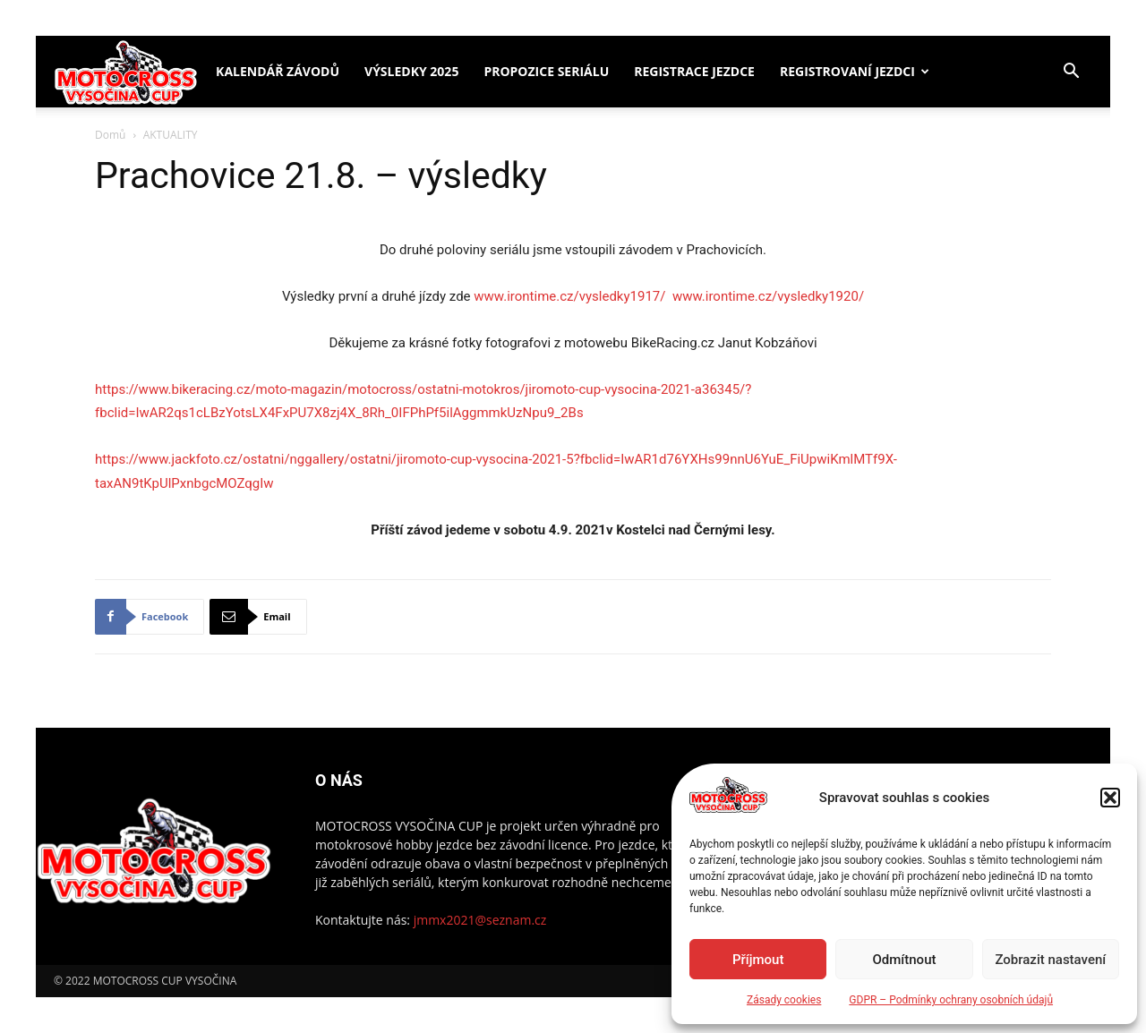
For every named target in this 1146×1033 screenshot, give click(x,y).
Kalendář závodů (277, 71)
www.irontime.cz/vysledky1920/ (768, 296)
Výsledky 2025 (411, 71)
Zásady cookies (784, 1000)
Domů (110, 134)
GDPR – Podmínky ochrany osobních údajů (951, 1000)
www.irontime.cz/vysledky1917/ (569, 296)
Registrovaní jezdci (847, 71)
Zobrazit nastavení (1050, 960)
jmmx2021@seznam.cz (480, 919)
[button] (1110, 798)
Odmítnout (904, 960)
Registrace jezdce (694, 71)
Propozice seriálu (546, 71)
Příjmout (757, 960)
